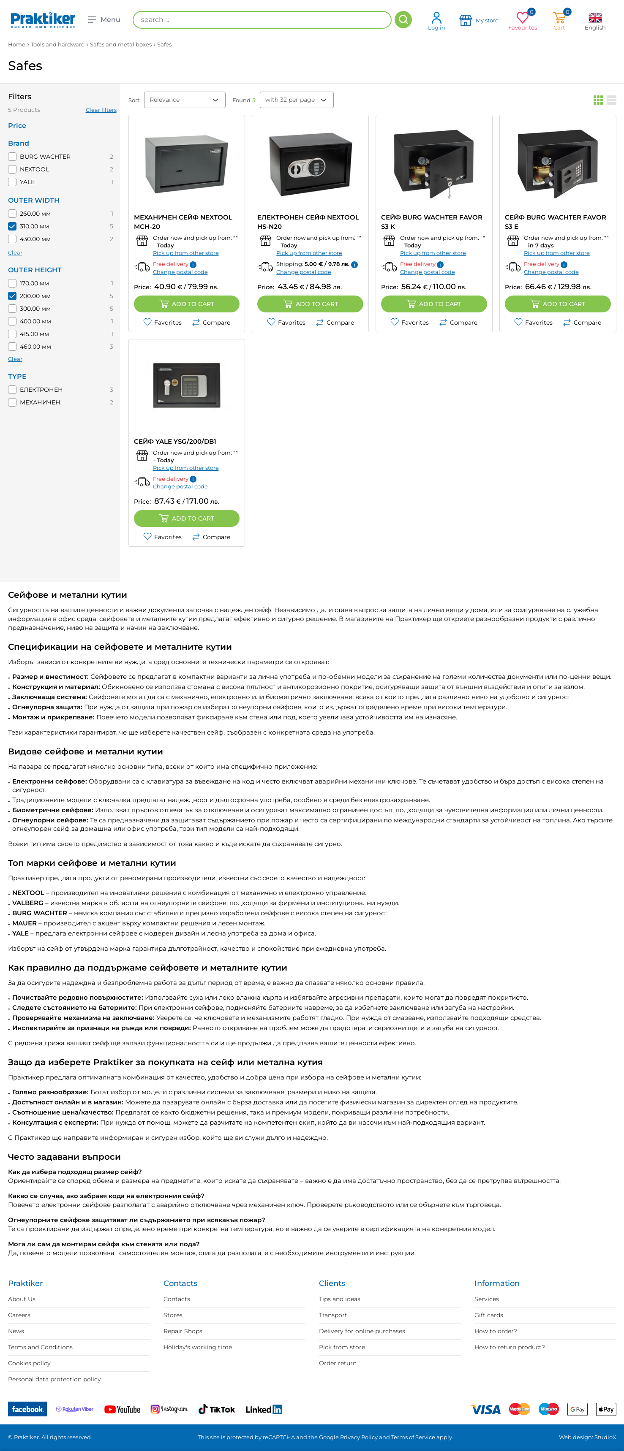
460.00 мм (35, 346)
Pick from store (342, 1347)
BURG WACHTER (45, 156)
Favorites (162, 322)
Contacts (176, 1299)
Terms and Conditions (40, 1347)
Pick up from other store (186, 253)
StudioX (605, 1437)
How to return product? (509, 1347)
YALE (27, 182)
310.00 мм (34, 226)
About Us (21, 1299)
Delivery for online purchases (362, 1331)
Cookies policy (29, 1363)
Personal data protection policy (54, 1379)
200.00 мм (35, 296)
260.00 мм (35, 213)
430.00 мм (35, 239)
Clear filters (101, 109)
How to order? (495, 1331)
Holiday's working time (197, 1347)
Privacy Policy (359, 1437)
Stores (173, 1315)
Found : (244, 100)
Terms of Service (413, 1437)
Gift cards (488, 1315)
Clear (15, 252)
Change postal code (180, 272)
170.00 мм (34, 283)
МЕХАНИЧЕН (40, 402)
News (16, 1331)
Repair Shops (182, 1331)
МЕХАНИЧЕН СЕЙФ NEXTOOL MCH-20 (183, 222)
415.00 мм (34, 334)
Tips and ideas (339, 1299)
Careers (19, 1315)
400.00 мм (35, 321)
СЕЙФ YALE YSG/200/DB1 (175, 441)
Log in (436, 21)
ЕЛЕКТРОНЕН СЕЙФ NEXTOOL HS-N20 (308, 222)
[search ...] (262, 20)
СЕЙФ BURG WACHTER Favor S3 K (431, 222)
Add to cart (186, 304)
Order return (338, 1363)
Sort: (134, 100)
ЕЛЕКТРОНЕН (41, 389)
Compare (211, 322)
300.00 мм (35, 308)
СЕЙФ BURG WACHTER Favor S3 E (555, 222)
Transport (333, 1315)
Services (486, 1299)
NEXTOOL (34, 169)
